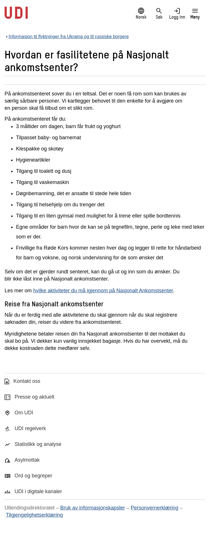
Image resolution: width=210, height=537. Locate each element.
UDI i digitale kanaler (38, 491)
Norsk (141, 13)
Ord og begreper (33, 476)
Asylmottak (27, 460)
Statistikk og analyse (38, 444)
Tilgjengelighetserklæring (34, 515)
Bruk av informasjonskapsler (92, 508)
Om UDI (24, 413)
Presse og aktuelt (34, 397)
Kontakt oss (26, 381)
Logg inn (177, 13)
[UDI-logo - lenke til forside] (16, 16)
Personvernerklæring (154, 508)
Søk (159, 13)
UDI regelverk (30, 428)
